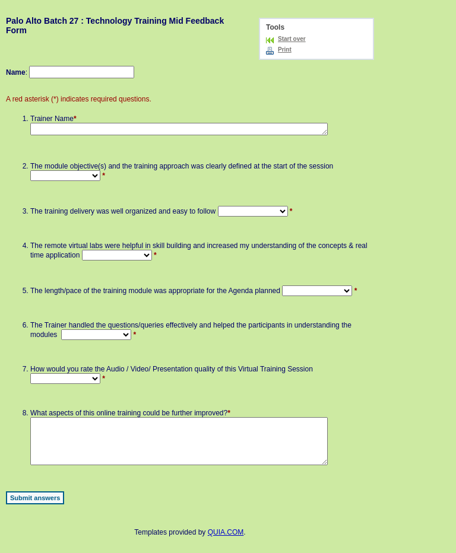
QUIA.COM (226, 543)
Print (285, 49)
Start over (292, 39)
